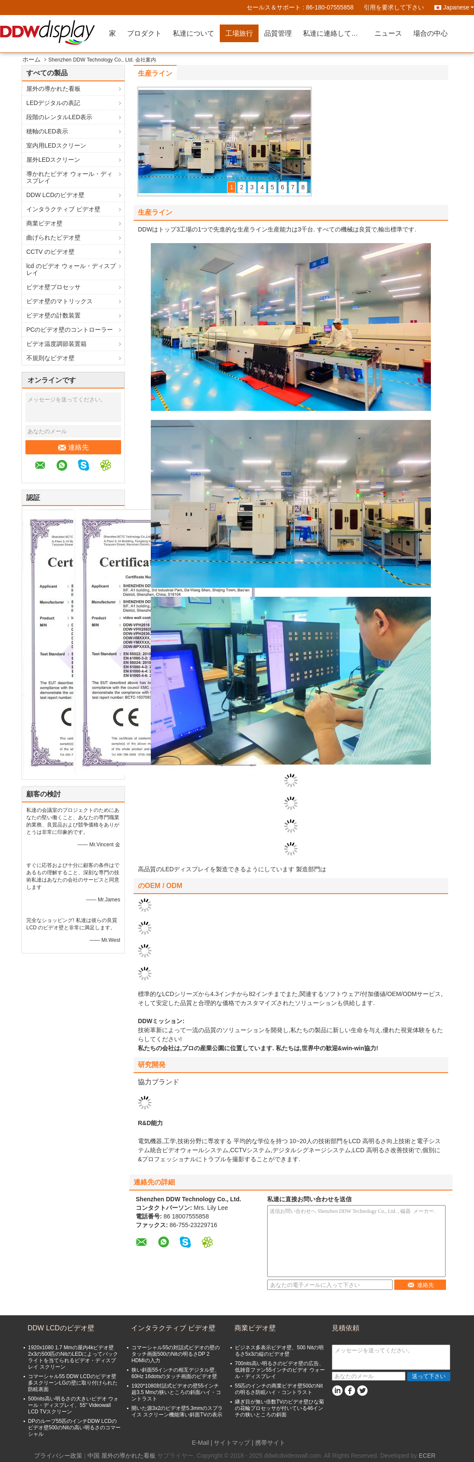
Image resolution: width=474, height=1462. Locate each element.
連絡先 (73, 447)
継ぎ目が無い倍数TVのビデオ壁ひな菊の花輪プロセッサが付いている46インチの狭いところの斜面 (279, 1408)
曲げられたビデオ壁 (53, 237)
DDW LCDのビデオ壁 (55, 194)
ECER (427, 1455)
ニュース (388, 33)
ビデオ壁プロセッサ (53, 287)
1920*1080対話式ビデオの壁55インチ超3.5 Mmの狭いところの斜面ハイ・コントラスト (176, 1392)
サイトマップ (232, 1442)
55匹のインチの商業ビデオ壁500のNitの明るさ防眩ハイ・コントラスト (279, 1389)
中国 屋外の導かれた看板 (121, 1455)
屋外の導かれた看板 (53, 88)
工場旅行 (239, 33)
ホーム (31, 59)
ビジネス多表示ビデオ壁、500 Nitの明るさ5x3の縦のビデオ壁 (279, 1351)
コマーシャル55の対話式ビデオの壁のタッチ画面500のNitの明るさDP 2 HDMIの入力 (175, 1354)
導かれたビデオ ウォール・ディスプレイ (69, 177)
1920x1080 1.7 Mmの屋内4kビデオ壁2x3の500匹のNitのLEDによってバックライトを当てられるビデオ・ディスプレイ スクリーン (73, 1357)
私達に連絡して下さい (336, 33)
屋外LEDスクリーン (53, 159)
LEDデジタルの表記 (53, 102)
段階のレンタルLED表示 (59, 117)
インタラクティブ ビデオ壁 (63, 209)
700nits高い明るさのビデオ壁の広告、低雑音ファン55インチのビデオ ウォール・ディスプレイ (280, 1369)
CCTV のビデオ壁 (50, 251)
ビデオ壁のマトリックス (59, 301)
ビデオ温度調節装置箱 (56, 343)
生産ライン (155, 73)
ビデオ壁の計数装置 (53, 315)
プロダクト (144, 33)
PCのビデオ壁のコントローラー (69, 329)
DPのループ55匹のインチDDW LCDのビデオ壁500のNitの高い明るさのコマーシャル (74, 1427)
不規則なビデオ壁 (50, 358)
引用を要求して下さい (394, 7)
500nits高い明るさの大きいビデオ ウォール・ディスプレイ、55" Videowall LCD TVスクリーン (73, 1405)
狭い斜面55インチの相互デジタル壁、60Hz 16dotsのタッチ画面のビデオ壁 (175, 1373)
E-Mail (200, 1442)
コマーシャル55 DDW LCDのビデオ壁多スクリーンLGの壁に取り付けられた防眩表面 (73, 1382)
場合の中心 (430, 33)
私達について (193, 33)
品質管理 (278, 33)
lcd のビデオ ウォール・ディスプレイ (71, 269)
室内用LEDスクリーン (56, 145)
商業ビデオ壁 (44, 223)
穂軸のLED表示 (47, 131)
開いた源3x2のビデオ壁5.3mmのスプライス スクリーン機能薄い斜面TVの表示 (177, 1411)
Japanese (458, 7)
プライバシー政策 (58, 1455)
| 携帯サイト (268, 1442)
